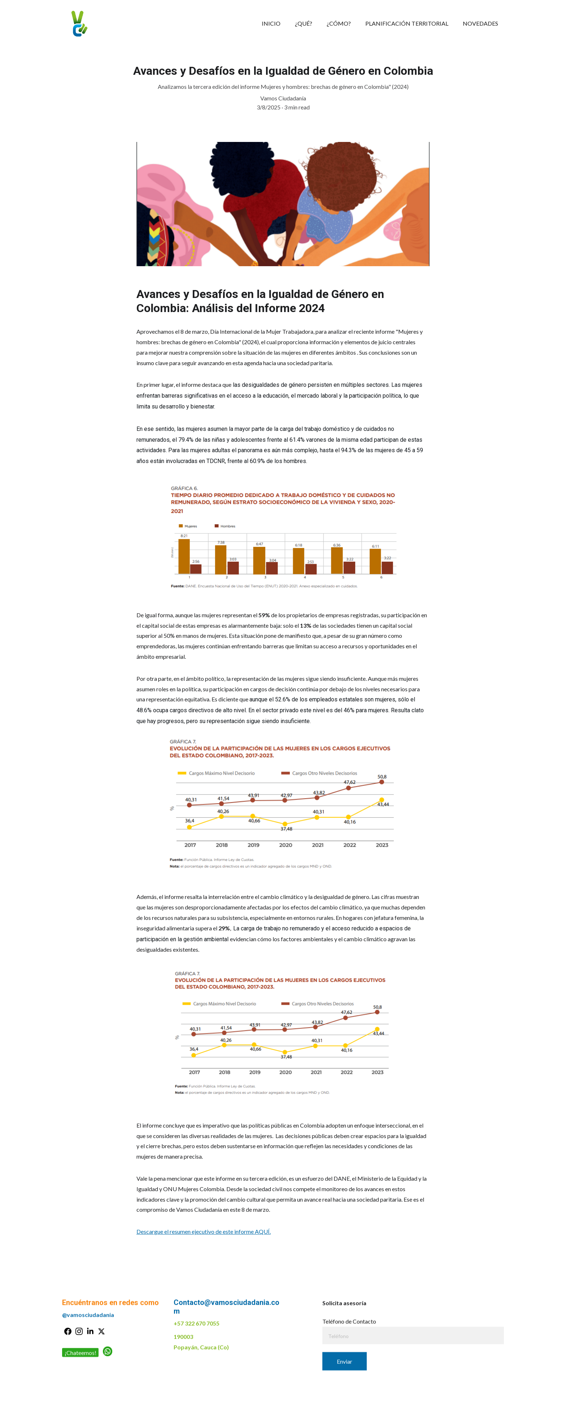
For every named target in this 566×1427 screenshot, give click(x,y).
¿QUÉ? (303, 23)
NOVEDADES (480, 23)
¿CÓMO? (339, 23)
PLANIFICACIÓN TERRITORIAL (406, 23)
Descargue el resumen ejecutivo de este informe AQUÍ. (203, 1239)
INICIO (271, 23)
